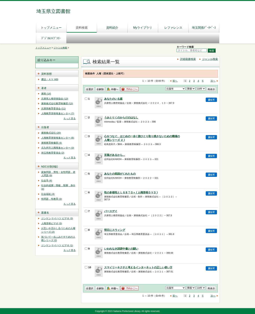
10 (88, 267)
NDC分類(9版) (49, 166)
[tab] (57, 73)
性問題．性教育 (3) (51, 198)
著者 (43, 88)
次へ (213, 80)
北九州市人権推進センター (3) (57, 147)
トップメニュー (51, 27)
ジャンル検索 (60, 47)
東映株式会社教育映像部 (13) (57, 103)
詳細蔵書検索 (188, 59)
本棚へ (114, 89)
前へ (175, 80)
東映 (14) (46, 93)
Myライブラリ (142, 27)
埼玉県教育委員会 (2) (52, 152)
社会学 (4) (46, 180)
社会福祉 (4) (48, 194)
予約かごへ (131, 89)
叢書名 (45, 212)
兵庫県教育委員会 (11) (53, 108)
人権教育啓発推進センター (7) (57, 113)
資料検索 (82, 27)
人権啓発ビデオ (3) (51, 223)
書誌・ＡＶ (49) (49, 79)
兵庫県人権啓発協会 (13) (54, 98)
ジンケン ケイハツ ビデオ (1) (57, 245)
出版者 (45, 127)
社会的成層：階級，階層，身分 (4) (58, 187)
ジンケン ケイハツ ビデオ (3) (57, 218)
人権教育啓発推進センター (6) (57, 137)
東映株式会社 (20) (51, 132)
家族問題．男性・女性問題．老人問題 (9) (58, 174)
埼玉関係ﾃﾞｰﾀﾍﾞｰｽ (204, 27)
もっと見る (70, 118)
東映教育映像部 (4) (51, 142)
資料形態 (46, 73)
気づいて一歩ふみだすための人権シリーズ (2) (58, 239)
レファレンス (173, 27)
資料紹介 (112, 27)
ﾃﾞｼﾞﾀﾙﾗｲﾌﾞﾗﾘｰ (51, 38)
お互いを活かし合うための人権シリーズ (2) (58, 230)
